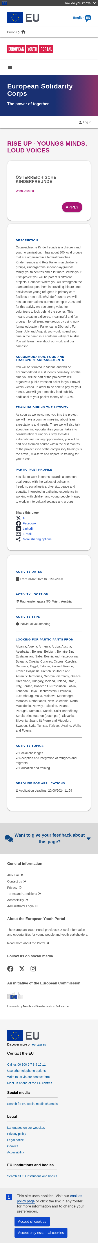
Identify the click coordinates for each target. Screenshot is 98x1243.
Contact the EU (20, 1053)
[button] (21, 518)
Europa (12, 32)
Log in (87, 122)
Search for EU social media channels (32, 1104)
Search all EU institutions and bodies (32, 1176)
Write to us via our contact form (28, 1077)
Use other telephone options (26, 1070)
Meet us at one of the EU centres (29, 1083)
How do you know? (80, 3)
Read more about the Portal (26, 943)
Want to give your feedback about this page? (48, 838)
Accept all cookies (32, 1221)
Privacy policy (16, 1134)
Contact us (14, 881)
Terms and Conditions (22, 894)
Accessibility (15, 900)
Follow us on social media (30, 956)
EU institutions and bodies (30, 1165)
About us (13, 875)
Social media (18, 1093)
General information (24, 864)
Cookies (12, 1146)
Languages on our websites (26, 1127)
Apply (72, 207)
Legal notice (15, 1140)
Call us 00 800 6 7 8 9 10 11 (26, 1064)
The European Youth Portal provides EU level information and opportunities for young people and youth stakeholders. (47, 932)
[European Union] (23, 1040)
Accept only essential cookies (41, 1233)
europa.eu (39, 1044)
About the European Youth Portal (36, 919)
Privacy (12, 887)
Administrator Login (20, 906)
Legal (12, 1117)
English (82, 17)
